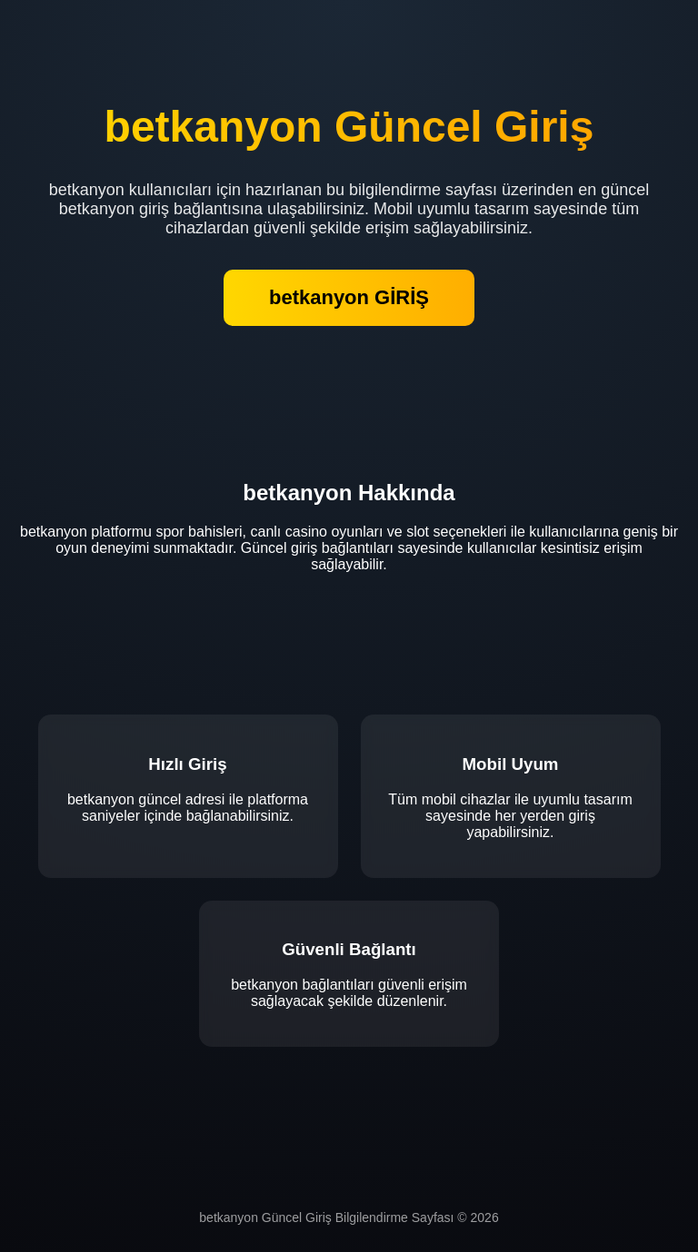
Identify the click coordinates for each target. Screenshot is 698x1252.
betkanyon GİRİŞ (349, 297)
